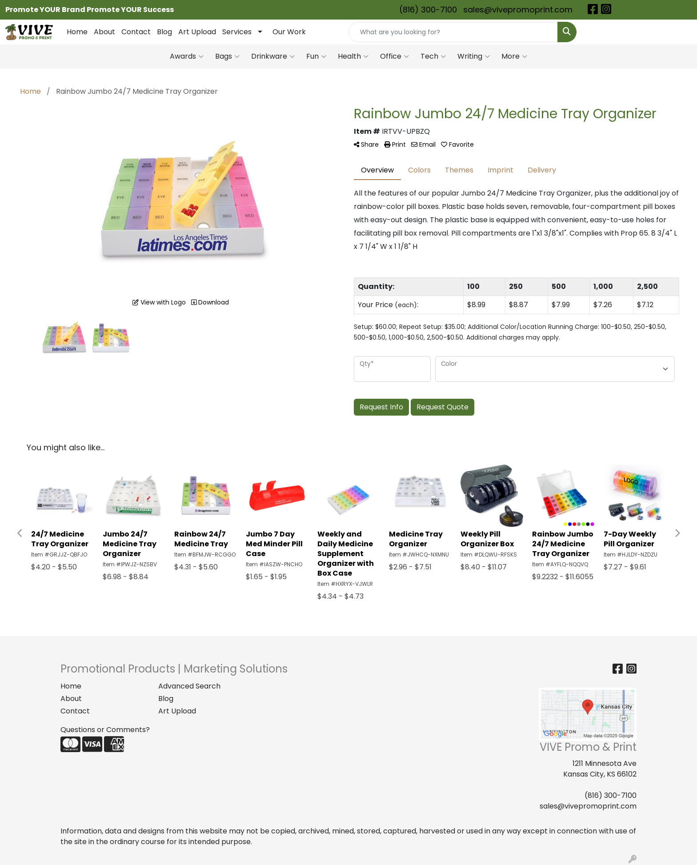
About (104, 32)
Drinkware (273, 56)
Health (353, 56)
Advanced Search (189, 686)
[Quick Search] (453, 32)
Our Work (289, 32)
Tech (433, 56)
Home (77, 32)
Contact (136, 32)
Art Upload (197, 32)
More (514, 56)
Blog (164, 32)
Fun (316, 56)
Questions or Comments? (105, 730)
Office (394, 56)
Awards (187, 56)
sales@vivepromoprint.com (518, 9)
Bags (227, 56)
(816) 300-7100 (428, 9)
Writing (473, 56)
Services (237, 32)
